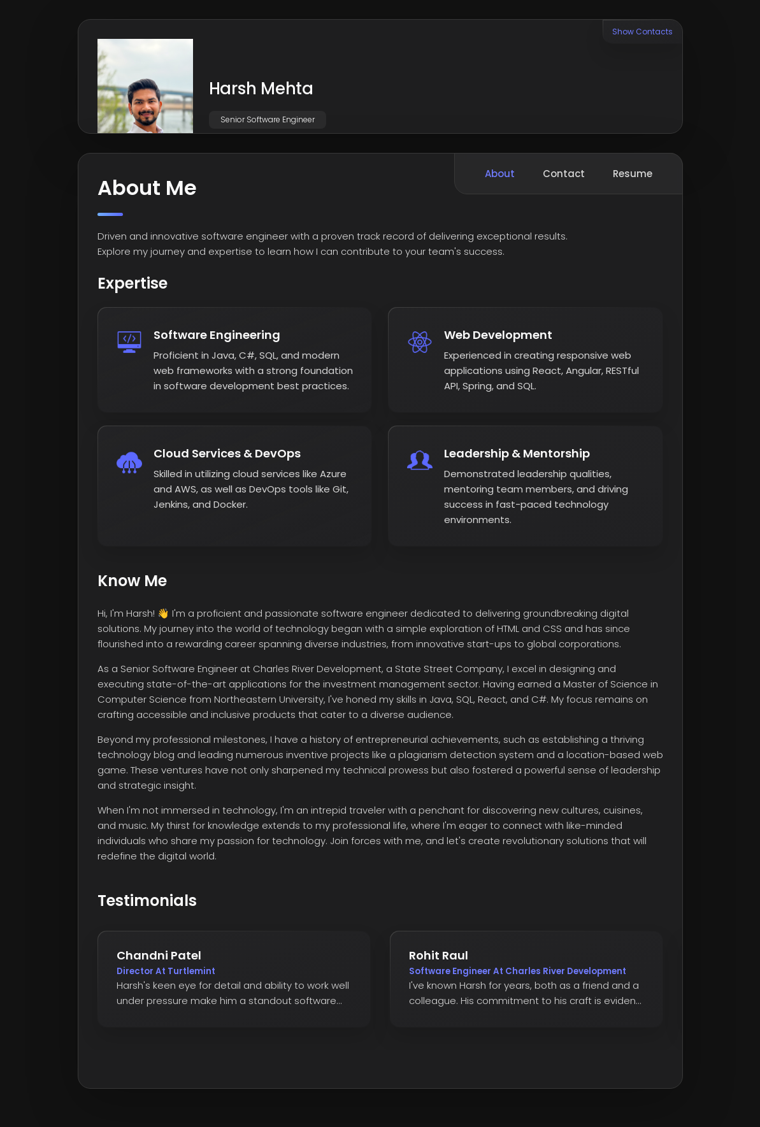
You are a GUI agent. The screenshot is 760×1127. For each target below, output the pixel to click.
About (500, 173)
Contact (564, 173)
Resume (632, 173)
